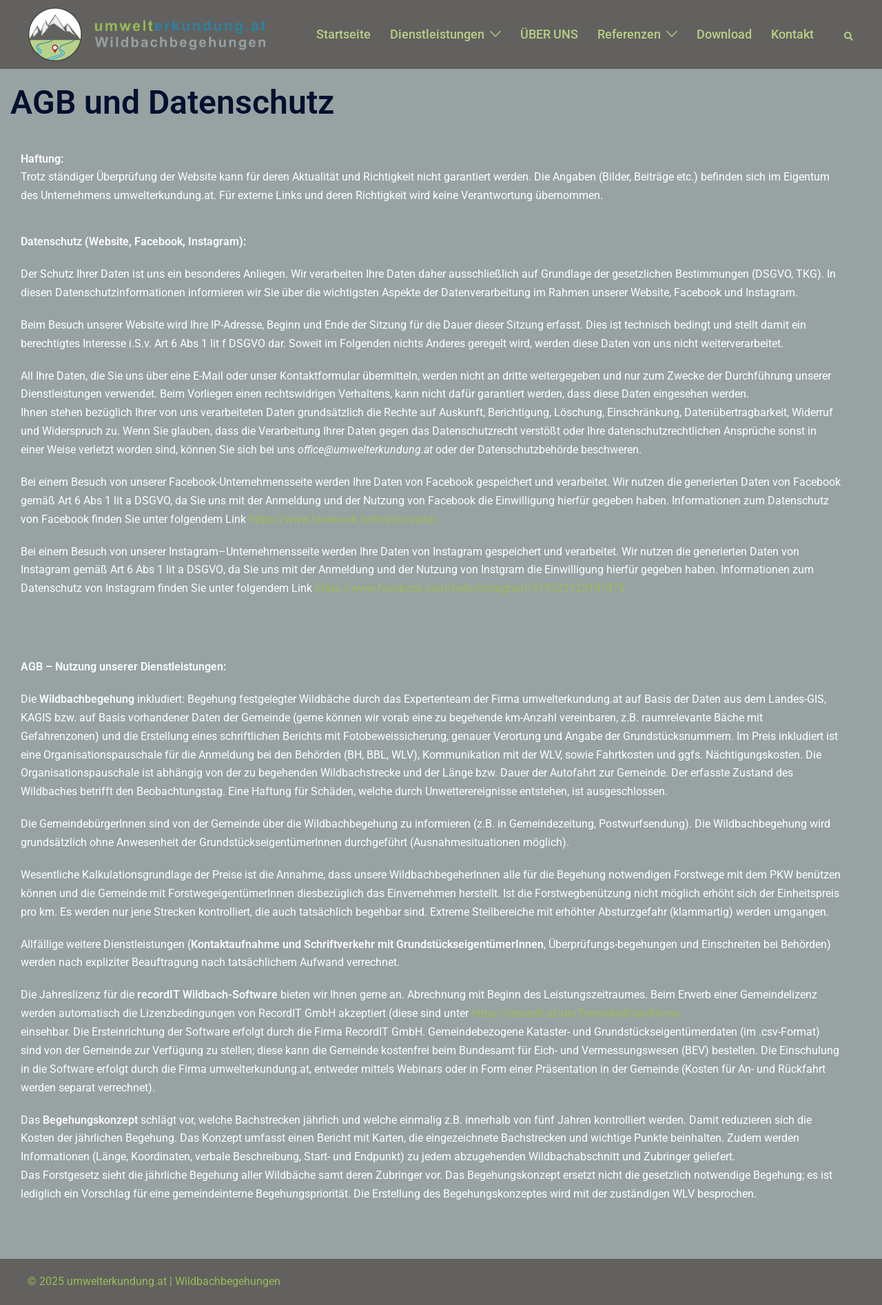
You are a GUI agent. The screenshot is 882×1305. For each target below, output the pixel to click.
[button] (849, 34)
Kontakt (792, 34)
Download (724, 34)
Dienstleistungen (437, 34)
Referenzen (629, 34)
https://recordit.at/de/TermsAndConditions (575, 1013)
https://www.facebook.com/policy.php (342, 519)
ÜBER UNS (549, 34)
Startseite (343, 34)
